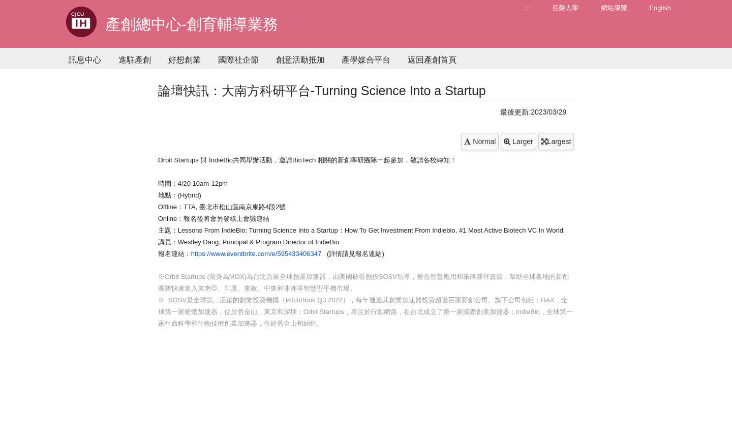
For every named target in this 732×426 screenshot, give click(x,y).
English (660, 8)
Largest (556, 141)
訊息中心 (85, 59)
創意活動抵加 (300, 59)
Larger (518, 141)
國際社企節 (238, 59)
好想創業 (184, 59)
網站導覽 (614, 8)
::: (527, 8)
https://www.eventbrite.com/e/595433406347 (256, 254)
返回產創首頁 (432, 59)
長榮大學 (565, 8)
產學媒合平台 (366, 59)
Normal (480, 141)
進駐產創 (134, 59)
